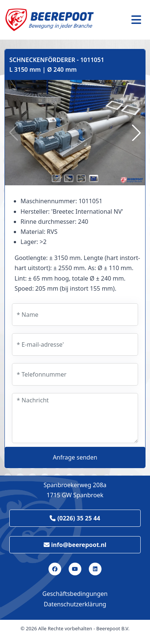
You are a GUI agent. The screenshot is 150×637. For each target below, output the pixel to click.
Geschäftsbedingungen (75, 594)
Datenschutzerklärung (75, 604)
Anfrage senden (75, 457)
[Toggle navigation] (136, 20)
